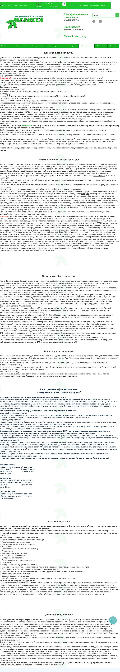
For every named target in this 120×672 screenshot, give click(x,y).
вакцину (85, 193)
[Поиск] (102, 15)
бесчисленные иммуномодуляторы (88, 164)
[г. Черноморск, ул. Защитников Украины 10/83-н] (87, 5)
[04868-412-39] (55, 7)
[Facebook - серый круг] (93, 21)
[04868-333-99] (39, 7)
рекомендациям (76, 205)
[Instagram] (100, 21)
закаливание (99, 175)
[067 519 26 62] (48, 3)
